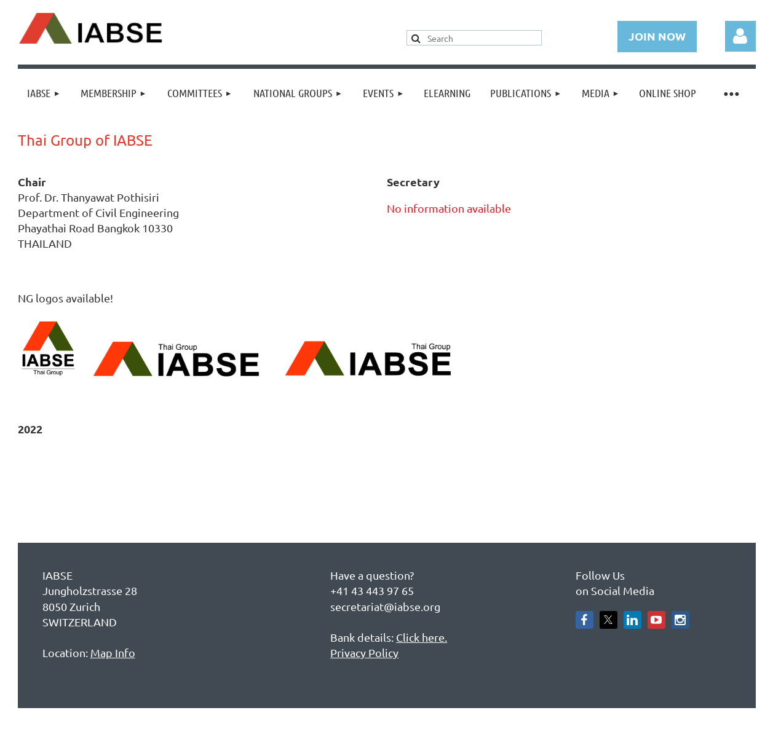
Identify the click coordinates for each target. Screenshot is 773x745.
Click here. (421, 637)
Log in (740, 36)
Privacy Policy (364, 652)
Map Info (112, 652)
